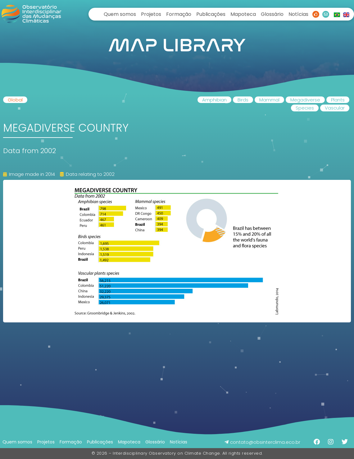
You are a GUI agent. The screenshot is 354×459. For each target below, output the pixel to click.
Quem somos (120, 14)
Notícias (298, 14)
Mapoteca (243, 14)
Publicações (210, 14)
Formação (178, 14)
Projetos (151, 14)
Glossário (272, 14)
